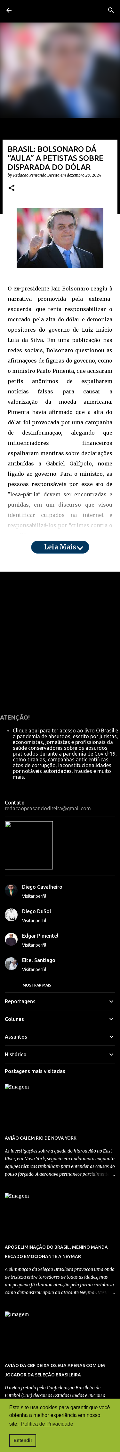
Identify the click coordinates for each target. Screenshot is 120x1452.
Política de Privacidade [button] (47, 1424)
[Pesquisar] (111, 10)
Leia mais (60, 640)
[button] (11, 281)
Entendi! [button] (22, 1440)
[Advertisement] (60, 734)
